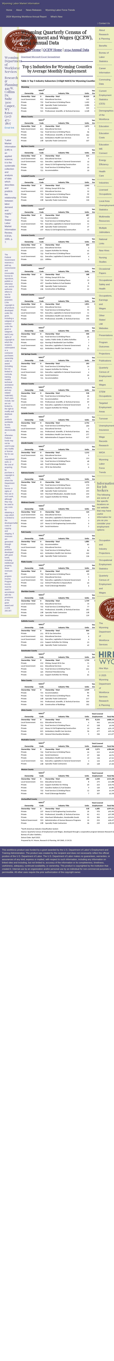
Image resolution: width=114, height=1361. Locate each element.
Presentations (105, 335)
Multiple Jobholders (104, 230)
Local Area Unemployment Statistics (105, 205)
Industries (104, 183)
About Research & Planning (104, 34)
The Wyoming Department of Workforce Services (105, 622)
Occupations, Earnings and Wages (105, 302)
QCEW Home (52, 50)
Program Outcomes (104, 344)
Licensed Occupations (105, 192)
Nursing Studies (103, 259)
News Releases (34, 10)
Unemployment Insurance (105, 427)
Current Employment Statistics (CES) (105, 97)
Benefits (103, 46)
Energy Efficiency (104, 162)
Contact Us (103, 23)
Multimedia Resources (104, 218)
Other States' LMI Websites (103, 322)
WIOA (102, 452)
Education (104, 126)
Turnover (103, 418)
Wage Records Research (104, 441)
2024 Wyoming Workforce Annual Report (26, 16)
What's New (56, 16)
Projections (104, 353)
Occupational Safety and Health (105, 284)
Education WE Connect (104, 148)
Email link (9, 128)
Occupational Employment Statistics (105, 564)
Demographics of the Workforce (105, 115)
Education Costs (104, 135)
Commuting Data (104, 81)
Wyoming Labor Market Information (21, 3)
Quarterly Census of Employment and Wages (105, 376)
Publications (105, 360)
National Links (103, 241)
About (19, 10)
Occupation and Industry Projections (104, 546)
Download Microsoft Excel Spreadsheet (40, 57)
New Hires (104, 250)
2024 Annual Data (76, 50)
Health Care (102, 173)
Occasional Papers (104, 271)
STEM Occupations (105, 394)
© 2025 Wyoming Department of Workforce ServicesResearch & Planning (105, 690)
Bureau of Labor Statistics (104, 57)
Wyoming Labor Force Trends (60, 10)
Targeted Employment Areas (105, 407)
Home (9, 10)
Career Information (104, 70)
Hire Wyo (105, 660)
